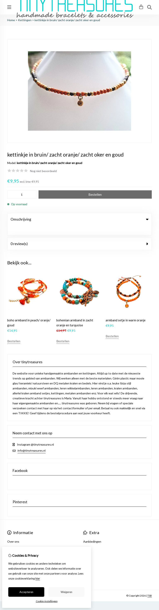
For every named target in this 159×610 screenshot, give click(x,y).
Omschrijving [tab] (79, 219)
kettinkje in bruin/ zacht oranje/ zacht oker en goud (67, 20)
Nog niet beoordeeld (43, 171)
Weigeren (66, 592)
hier (37, 578)
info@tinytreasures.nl (32, 441)
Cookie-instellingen (47, 601)
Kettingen (24, 20)
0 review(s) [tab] (79, 234)
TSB (149, 586)
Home (11, 20)
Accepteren (26, 592)
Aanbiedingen (92, 532)
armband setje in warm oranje (126, 310)
